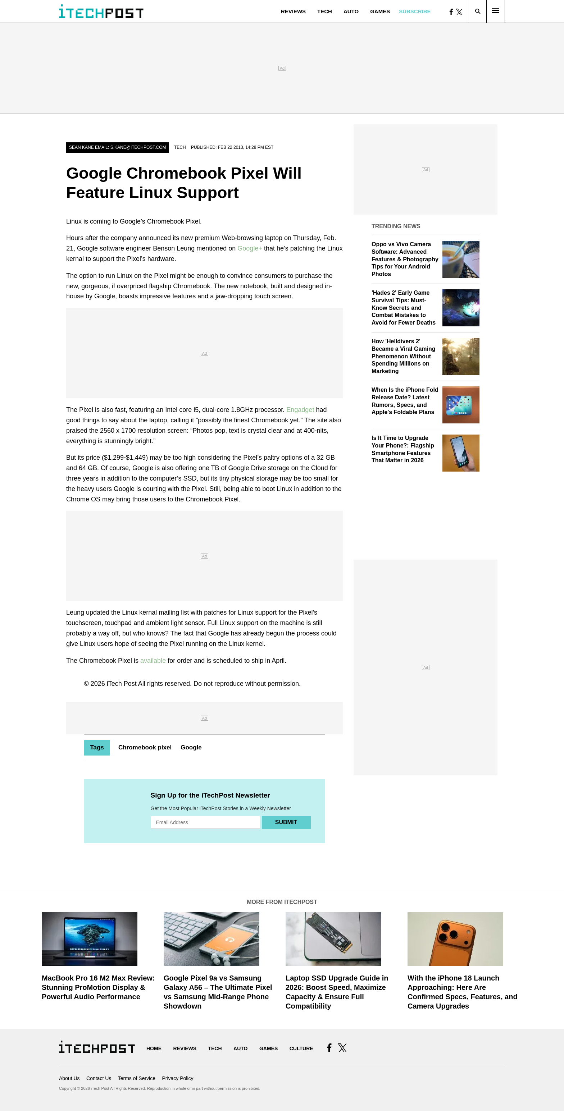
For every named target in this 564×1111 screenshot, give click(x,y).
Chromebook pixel (145, 747)
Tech (324, 11)
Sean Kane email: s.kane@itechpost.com (117, 147)
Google (191, 747)
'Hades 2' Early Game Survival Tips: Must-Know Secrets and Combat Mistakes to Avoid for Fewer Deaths (404, 308)
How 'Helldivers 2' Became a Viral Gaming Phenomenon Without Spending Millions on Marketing (404, 356)
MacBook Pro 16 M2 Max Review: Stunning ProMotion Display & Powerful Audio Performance (98, 987)
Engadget (300, 409)
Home (154, 1048)
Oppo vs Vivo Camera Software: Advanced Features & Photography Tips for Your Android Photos (405, 259)
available (153, 660)
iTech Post (122, 683)
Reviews (293, 11)
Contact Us (98, 1078)
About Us (69, 1078)
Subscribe (415, 11)
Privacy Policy (177, 1078)
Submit (286, 822)
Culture (301, 1048)
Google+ (249, 248)
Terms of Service (136, 1078)
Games (380, 11)
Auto (351, 11)
